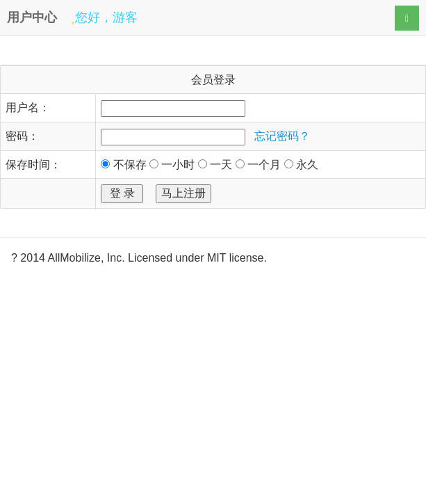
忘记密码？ (282, 136)
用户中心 (32, 17)
